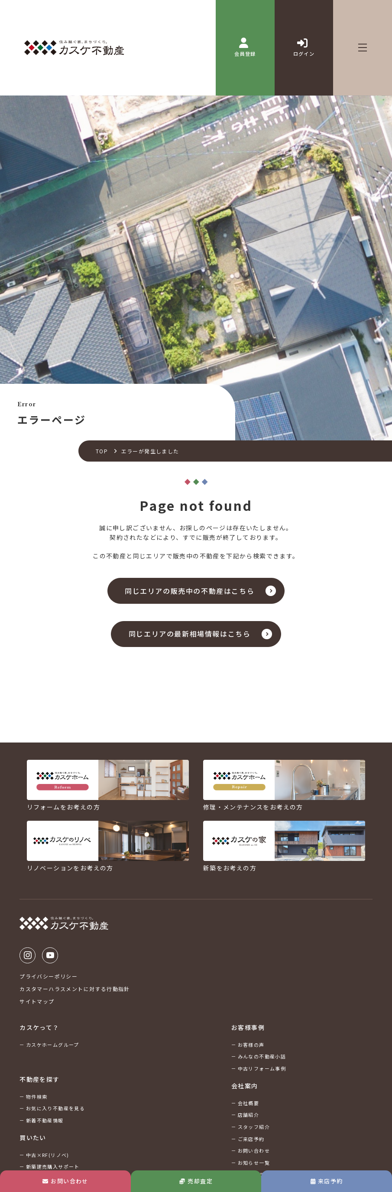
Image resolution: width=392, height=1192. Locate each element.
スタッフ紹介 (254, 1126)
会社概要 (248, 1103)
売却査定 (196, 1181)
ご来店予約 (251, 1138)
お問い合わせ (65, 1181)
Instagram (27, 955)
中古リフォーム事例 (262, 1068)
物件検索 (37, 1096)
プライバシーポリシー (48, 976)
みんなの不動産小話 (262, 1056)
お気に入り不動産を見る (55, 1108)
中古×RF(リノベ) (47, 1154)
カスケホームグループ (52, 1044)
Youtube (50, 955)
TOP (102, 451)
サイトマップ (36, 1001)
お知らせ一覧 (254, 1162)
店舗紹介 (248, 1115)
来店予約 (327, 1181)
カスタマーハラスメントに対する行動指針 (74, 988)
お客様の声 (251, 1044)
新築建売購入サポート (53, 1166)
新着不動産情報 (45, 1120)
